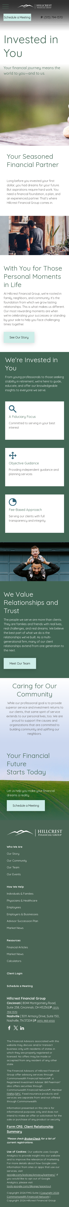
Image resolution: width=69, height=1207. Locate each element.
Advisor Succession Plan (22, 921)
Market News (15, 928)
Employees (14, 907)
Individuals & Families (20, 893)
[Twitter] (15, 1027)
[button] (17, 17)
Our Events (14, 874)
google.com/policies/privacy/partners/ (31, 1174)
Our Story (13, 853)
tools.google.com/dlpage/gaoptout (29, 1186)
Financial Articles (17, 947)
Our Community (17, 860)
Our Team (13, 867)
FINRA (10, 1093)
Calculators (14, 961)
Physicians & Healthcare (22, 900)
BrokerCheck (32, 1138)
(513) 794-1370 (52, 17)
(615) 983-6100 (46, 1020)
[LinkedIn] (22, 1027)
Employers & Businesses (22, 914)
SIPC (18, 1093)
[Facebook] (9, 1027)
